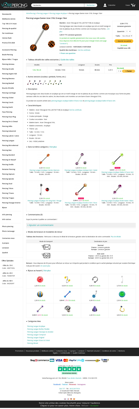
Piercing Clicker (8, 98)
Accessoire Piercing (9, 50)
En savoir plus (45, 266)
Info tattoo (6, 219)
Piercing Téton (7, 188)
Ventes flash (7, 38)
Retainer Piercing (8, 169)
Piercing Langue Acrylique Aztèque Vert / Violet (81, 170)
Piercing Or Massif (9, 160)
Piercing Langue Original (35, 337)
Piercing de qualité (9, 28)
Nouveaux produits (32, 351)
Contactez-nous (8, 238)
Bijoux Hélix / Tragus (10, 59)
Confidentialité (65, 353)
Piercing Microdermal (10, 145)
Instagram (82, 384)
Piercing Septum (8, 174)
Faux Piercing (7, 112)
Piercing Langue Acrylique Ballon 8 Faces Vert (117, 172)
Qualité (5, 253)
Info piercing (7, 215)
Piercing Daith (7, 107)
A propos (5, 243)
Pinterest (72, 384)
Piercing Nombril (8, 155)
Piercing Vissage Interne (11, 203)
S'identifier (111, 5)
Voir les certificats (84, 50)
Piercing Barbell (8, 83)
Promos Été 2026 (8, 43)
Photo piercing (7, 226)
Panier (128, 5)
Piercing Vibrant (32, 343)
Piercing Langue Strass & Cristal (38, 340)
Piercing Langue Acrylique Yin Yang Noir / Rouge (44, 201)
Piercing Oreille (7, 164)
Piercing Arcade (8, 69)
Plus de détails (116, 237)
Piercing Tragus (8, 198)
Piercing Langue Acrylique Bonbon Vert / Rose (81, 203)
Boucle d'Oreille (8, 88)
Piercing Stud (7, 184)
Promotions (19, 351)
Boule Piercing (7, 55)
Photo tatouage (8, 231)
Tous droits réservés (74, 378)
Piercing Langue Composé (36, 335)
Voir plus (53, 147)
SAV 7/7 (62, 389)
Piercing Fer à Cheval (10, 121)
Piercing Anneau (8, 64)
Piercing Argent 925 (9, 74)
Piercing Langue (8, 141)
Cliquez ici (45, 405)
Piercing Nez (7, 150)
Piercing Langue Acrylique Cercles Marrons (44, 170)
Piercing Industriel (9, 131)
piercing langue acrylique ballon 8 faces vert (100, 101)
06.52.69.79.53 (75, 389)
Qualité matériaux (79, 353)
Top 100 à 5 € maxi (9, 24)
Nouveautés (6, 14)
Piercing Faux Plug (9, 117)
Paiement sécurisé (93, 351)
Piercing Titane (8, 193)
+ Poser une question (67, 53)
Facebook (57, 384)
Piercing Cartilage (9, 93)
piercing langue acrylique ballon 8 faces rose (66, 101)
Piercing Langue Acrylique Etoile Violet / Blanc (117, 201)
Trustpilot (77, 366)
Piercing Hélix (7, 126)
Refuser (85, 405)
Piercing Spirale (8, 179)
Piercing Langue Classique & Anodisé (40, 332)
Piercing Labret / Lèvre (10, 136)
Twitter (65, 384)
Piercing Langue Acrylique (36, 326)
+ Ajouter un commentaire (40, 225)
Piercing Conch (7, 102)
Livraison (5, 248)
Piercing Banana (8, 78)
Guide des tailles (67, 59)
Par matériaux (7, 33)
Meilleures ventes (8, 19)
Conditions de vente (109, 351)
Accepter (94, 405)
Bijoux (4, 207)
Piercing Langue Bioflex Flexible (38, 329)
